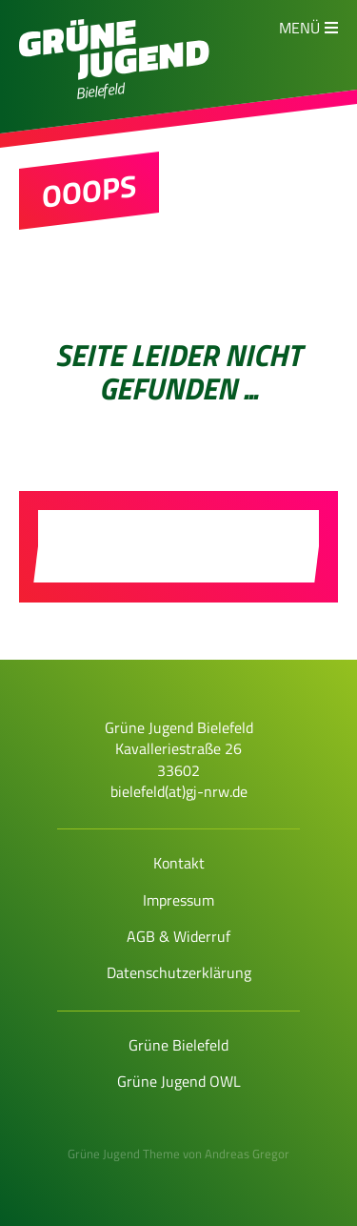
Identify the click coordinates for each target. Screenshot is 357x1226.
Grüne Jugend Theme (124, 1153)
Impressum (178, 900)
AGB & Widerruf (178, 936)
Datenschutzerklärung (179, 972)
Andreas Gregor (247, 1153)
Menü (299, 27)
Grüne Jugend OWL (179, 1081)
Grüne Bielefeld (178, 1044)
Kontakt (179, 862)
